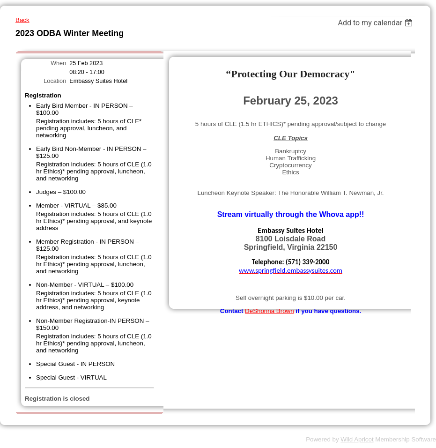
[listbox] (376, 23)
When (58, 63)
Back (22, 19)
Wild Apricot (356, 439)
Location (55, 81)
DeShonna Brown (269, 310)
